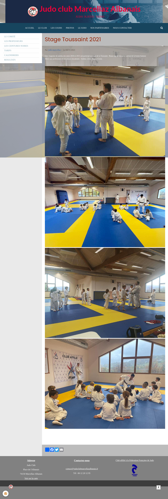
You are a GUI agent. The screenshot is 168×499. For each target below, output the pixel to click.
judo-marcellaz (54, 50)
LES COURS (56, 28)
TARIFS (7, 50)
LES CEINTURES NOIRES (16, 46)
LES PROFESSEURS (13, 41)
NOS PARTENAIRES (99, 28)
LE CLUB (42, 28)
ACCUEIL (29, 28)
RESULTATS (9, 60)
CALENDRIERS (11, 55)
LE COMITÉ (9, 36)
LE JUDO (82, 28)
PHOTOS (70, 28)
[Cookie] (6, 494)
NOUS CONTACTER (122, 28)
